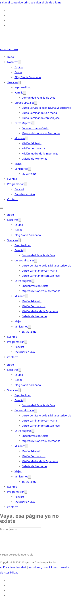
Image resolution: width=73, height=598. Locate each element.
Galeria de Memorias (34, 158)
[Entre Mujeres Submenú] (33, 123)
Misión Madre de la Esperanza (40, 153)
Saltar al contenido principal (17, 2)
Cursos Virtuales (24, 102)
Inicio (10, 57)
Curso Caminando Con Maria (39, 113)
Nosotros (12, 62)
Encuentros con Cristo (35, 128)
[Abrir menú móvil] (1, 208)
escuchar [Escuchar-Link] (5, 49)
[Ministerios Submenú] (29, 169)
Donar (18, 72)
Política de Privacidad (13, 567)
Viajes (18, 163)
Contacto (12, 199)
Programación (15, 184)
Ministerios (21, 168)
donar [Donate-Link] (14, 49)
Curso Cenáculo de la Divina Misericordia (47, 107)
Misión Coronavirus (33, 148)
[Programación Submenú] (25, 184)
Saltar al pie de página (47, 2)
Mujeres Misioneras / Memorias (41, 133)
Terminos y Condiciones (43, 567)
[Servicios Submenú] (19, 82)
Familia (18, 92)
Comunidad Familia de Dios (38, 97)
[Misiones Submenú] (26, 138)
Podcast (19, 189)
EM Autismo (29, 174)
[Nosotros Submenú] (19, 62)
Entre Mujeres (23, 123)
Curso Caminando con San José (41, 118)
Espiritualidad (22, 87)
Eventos (12, 179)
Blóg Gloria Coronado (27, 77)
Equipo (18, 67)
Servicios (12, 82)
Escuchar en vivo (24, 194)
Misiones (19, 138)
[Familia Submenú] (24, 93)
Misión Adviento (31, 143)
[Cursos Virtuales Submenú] (35, 103)
